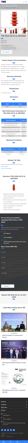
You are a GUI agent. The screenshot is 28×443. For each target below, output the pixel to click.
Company (3, 404)
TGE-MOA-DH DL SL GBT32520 (10, 7)
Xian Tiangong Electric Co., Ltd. (13, 433)
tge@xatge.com (7, 233)
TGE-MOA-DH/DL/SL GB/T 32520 (10, 6)
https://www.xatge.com (6, 168)
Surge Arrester (14, 5)
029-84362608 (4, 166)
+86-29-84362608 (8, 237)
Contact (3, 410)
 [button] (27, 30)
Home (3, 5)
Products (8, 5)
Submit (7, 286)
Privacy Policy (9, 436)
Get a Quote (6, 52)
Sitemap (2, 436)
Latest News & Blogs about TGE (14, 308)
